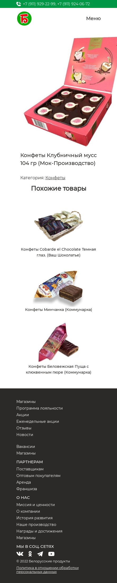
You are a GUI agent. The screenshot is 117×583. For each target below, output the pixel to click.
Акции (22, 414)
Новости (24, 434)
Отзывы (23, 428)
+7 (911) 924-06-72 (73, 4)
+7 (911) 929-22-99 (39, 4)
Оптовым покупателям (38, 475)
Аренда (23, 482)
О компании (28, 511)
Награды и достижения (39, 531)
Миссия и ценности (35, 504)
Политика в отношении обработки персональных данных (47, 570)
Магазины (26, 401)
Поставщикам (30, 469)
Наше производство (36, 524)
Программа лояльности (39, 408)
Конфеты (55, 177)
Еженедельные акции (37, 421)
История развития (34, 518)
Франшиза (26, 488)
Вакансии (25, 446)
